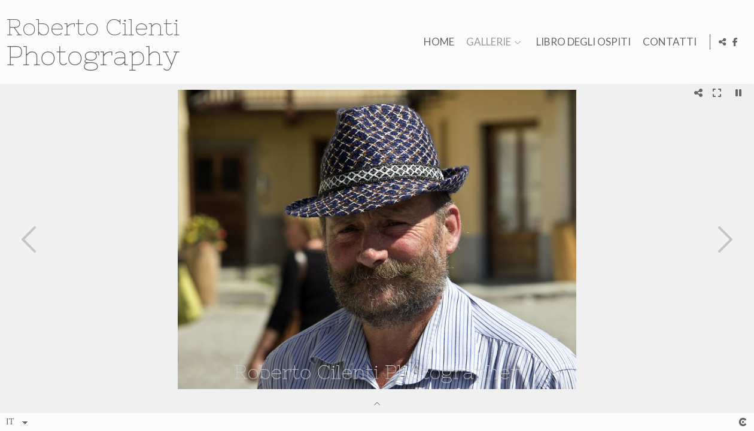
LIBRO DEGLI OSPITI (581, 42)
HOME (437, 42)
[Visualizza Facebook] (735, 42)
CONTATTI (668, 42)
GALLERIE (486, 42)
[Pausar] (738, 93)
